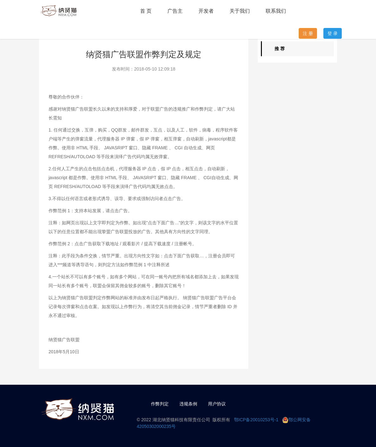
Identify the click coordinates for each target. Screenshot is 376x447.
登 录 (332, 33)
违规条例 (188, 403)
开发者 (206, 11)
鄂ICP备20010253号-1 (256, 419)
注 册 (308, 33)
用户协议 (217, 403)
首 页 (146, 11)
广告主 (175, 11)
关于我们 (240, 11)
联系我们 (276, 11)
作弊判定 (160, 403)
